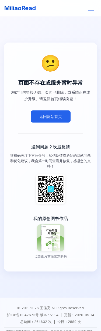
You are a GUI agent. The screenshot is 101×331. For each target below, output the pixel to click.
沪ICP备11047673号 (23, 315)
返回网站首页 (50, 116)
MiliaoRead (20, 8)
